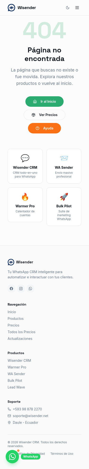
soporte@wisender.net (28, 416)
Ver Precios (44, 115)
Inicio (12, 312)
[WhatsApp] (30, 288)
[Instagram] (21, 288)
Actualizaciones (20, 338)
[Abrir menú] (77, 7)
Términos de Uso (61, 453)
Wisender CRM (19, 360)
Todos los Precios (21, 332)
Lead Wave (16, 387)
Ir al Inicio (44, 101)
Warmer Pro (17, 367)
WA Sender (16, 374)
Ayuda (44, 128)
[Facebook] (11, 288)
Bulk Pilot (15, 380)
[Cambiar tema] (67, 7)
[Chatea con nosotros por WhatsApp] (12, 456)
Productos (15, 318)
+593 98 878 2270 (25, 409)
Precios (13, 325)
